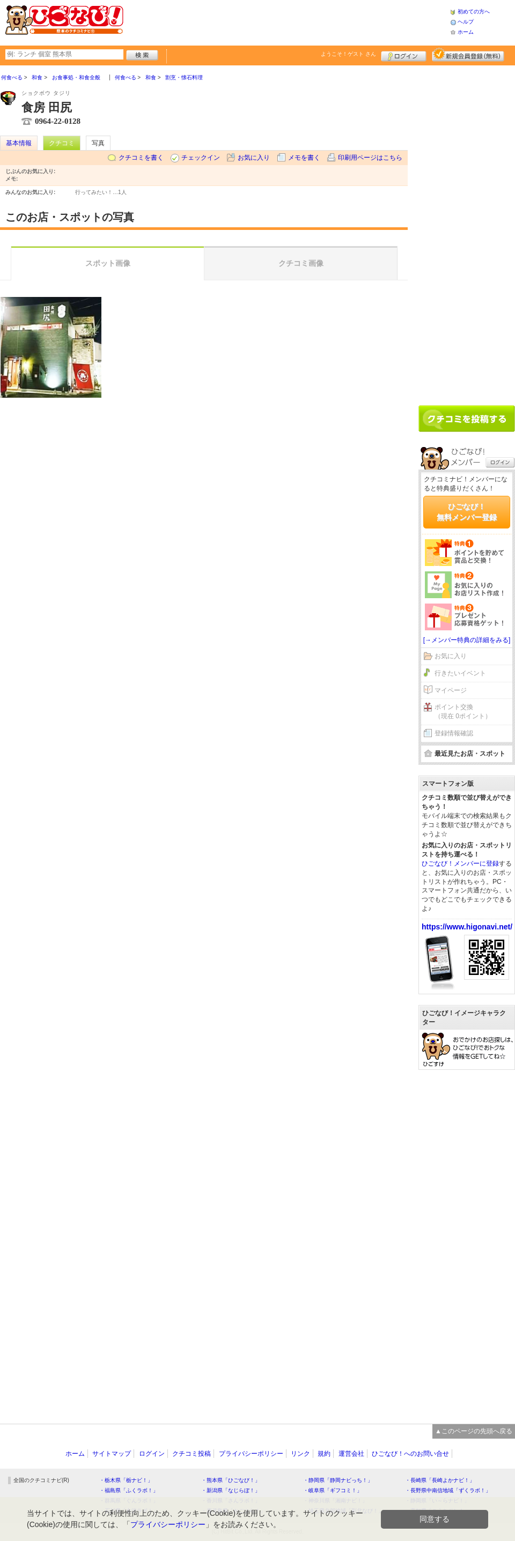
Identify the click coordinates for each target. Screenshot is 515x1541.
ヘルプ (466, 22)
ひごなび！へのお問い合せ (410, 1453)
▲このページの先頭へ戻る (473, 1431)
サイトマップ (111, 1453)
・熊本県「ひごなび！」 (230, 1480)
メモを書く (304, 157)
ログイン (403, 55)
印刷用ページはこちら (370, 157)
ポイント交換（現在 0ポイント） (463, 711)
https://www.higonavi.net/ (467, 926)
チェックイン (200, 157)
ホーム (466, 32)
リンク (300, 1453)
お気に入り (254, 157)
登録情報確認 (454, 733)
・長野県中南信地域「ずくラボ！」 (448, 1490)
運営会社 (351, 1453)
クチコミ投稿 (191, 1453)
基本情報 (19, 143)
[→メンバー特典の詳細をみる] (467, 640)
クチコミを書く (141, 157)
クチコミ (62, 143)
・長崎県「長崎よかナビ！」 (440, 1480)
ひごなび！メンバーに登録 (460, 863)
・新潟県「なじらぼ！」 (230, 1490)
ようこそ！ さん (348, 54)
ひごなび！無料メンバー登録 (467, 512)
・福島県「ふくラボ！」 (128, 1490)
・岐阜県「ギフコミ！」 (332, 1490)
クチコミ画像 (300, 263)
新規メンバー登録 (468, 55)
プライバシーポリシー (251, 1453)
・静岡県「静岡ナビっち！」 (338, 1480)
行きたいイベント (460, 673)
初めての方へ (474, 11)
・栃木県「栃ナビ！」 (126, 1480)
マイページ (451, 690)
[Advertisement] (286, 21)
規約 (324, 1453)
